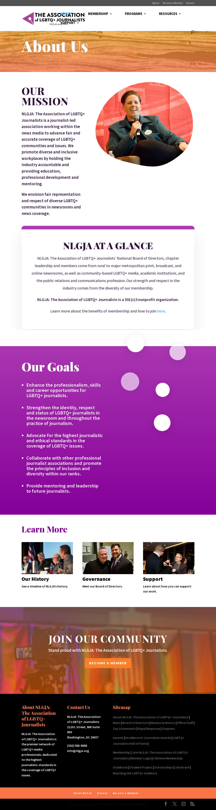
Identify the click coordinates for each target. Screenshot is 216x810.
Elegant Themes (99, 804)
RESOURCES (168, 14)
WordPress (138, 804)
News (116, 723)
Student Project (141, 767)
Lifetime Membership (168, 758)
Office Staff (185, 723)
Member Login (141, 758)
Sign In (155, 3)
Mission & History (163, 723)
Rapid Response (149, 729)
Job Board (182, 767)
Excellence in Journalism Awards (148, 738)
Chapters (168, 729)
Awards (118, 738)
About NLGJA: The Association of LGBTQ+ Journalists (150, 717)
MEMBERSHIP (98, 14)
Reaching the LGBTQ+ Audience (135, 773)
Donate (190, 3)
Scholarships (163, 767)
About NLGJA (82, 793)
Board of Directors (135, 723)
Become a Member (173, 3)
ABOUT (65, 14)
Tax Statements (124, 729)
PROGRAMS (133, 14)
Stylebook (120, 767)
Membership (121, 752)
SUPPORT (67, 23)
